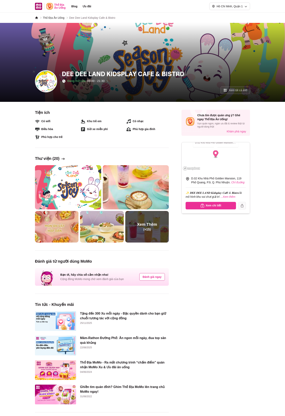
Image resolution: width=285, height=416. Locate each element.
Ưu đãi (87, 6)
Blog (74, 6)
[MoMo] (36, 17)
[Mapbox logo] (191, 168)
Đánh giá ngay (152, 276)
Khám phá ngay (236, 131)
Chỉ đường (237, 182)
